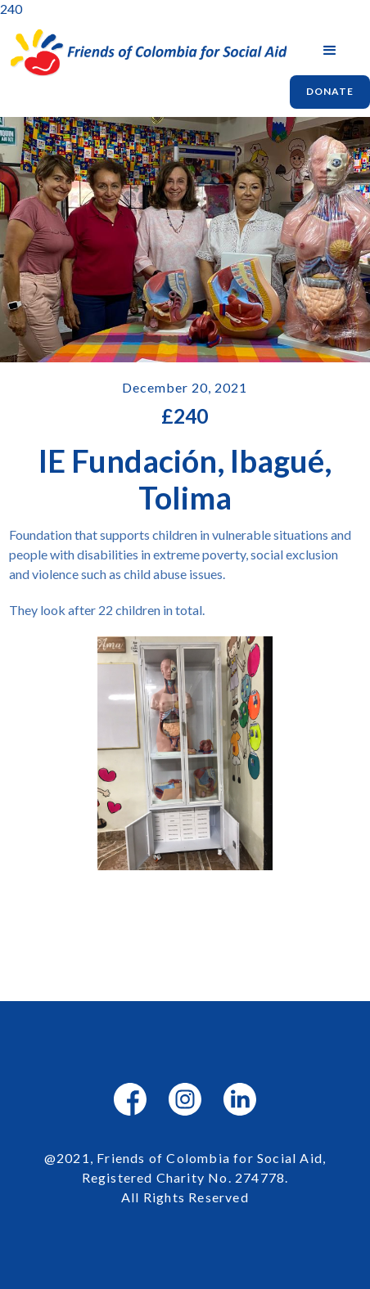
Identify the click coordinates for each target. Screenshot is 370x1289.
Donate (330, 91)
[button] (329, 50)
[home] (145, 52)
